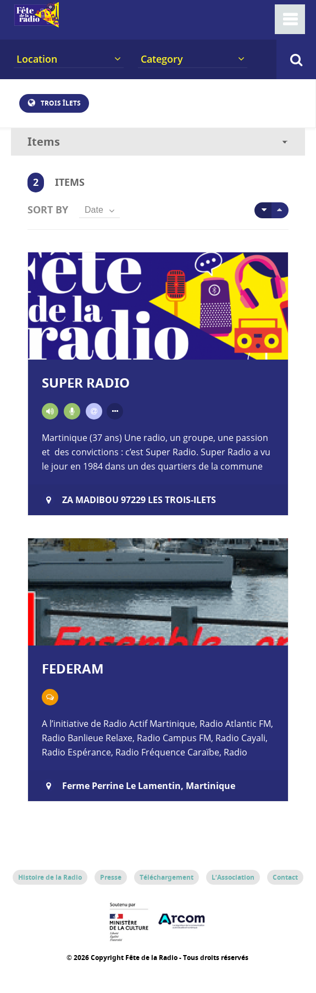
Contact (285, 877)
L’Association (233, 877)
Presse (110, 877)
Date (94, 209)
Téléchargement (166, 877)
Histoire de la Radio (50, 877)
